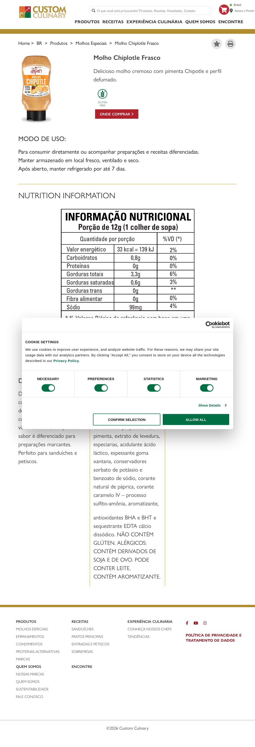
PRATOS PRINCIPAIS (87, 636)
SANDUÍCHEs (82, 629)
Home (24, 42)
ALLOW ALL (196, 419)
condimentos (29, 644)
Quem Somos (200, 21)
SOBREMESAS (82, 651)
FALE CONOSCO (29, 696)
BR (39, 42)
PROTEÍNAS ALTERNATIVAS (37, 651)
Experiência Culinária (154, 21)
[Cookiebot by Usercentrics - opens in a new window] (209, 324)
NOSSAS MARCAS (30, 674)
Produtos (87, 21)
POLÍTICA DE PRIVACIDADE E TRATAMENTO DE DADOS (214, 638)
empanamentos (30, 636)
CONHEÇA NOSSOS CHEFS (149, 629)
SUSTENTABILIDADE (32, 689)
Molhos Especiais (91, 42)
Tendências (138, 636)
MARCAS (23, 659)
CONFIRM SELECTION (127, 419)
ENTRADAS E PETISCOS (90, 644)
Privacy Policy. (66, 360)
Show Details (209, 405)
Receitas (113, 21)
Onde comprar (117, 114)
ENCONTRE (230, 21)
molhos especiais (32, 629)
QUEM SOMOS (27, 681)
